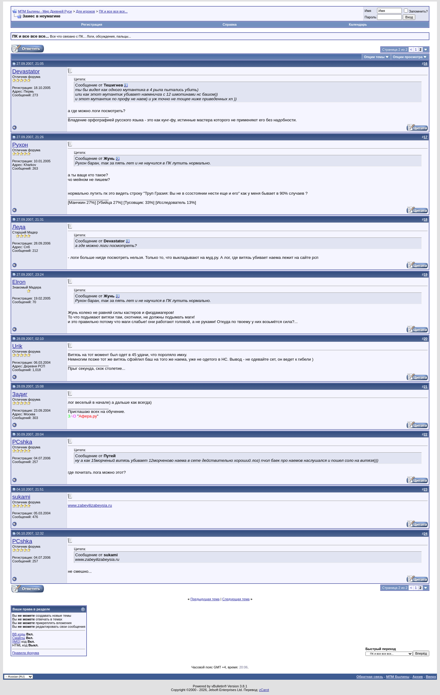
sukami (21, 497)
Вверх (431, 676)
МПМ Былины (397, 676)
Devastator (26, 71)
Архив (418, 676)
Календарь (358, 24)
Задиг (20, 394)
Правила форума (25, 653)
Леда (18, 227)
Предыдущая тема (204, 599)
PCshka (22, 442)
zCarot (264, 690)
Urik (17, 346)
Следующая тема (235, 599)
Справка (230, 24)
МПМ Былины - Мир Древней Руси (45, 11)
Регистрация (91, 24)
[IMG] (16, 641)
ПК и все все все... (113, 11)
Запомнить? (416, 11)
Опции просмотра (408, 57)
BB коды (18, 634)
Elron (19, 282)
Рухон (20, 145)
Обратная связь (370, 676)
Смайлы (18, 638)
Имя (368, 11)
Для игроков (85, 11)
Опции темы (374, 57)
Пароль (370, 17)
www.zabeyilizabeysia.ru (90, 505)
